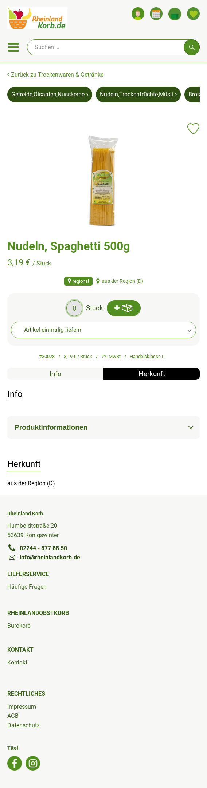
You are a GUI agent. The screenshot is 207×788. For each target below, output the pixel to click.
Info (56, 374)
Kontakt (17, 662)
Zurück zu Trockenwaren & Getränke (55, 74)
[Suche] (113, 47)
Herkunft (151, 374)
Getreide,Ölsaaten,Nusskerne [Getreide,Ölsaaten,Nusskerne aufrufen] (49, 94)
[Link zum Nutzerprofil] (138, 13)
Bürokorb (19, 625)
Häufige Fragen (27, 586)
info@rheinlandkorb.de (43, 557)
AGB (13, 715)
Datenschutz (23, 725)
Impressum (21, 706)
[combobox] (103, 330)
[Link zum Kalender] (156, 13)
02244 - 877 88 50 (37, 548)
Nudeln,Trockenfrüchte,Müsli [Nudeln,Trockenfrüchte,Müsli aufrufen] (138, 94)
